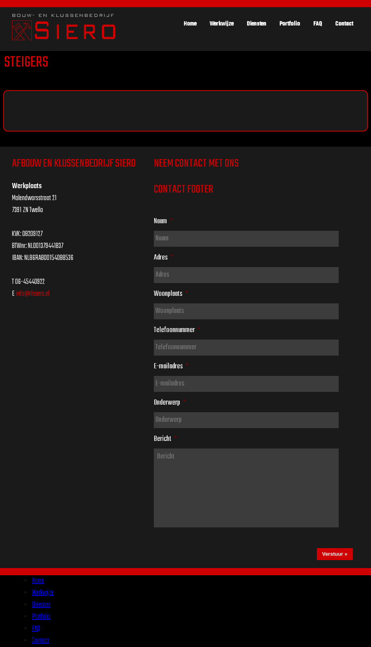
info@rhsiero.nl (32, 294)
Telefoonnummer (177, 330)
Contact (344, 24)
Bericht (165, 438)
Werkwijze (222, 24)
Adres (163, 257)
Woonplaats (171, 293)
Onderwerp (170, 402)
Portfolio (289, 24)
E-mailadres (171, 366)
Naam (163, 221)
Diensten (256, 24)
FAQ (317, 24)
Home (190, 24)
